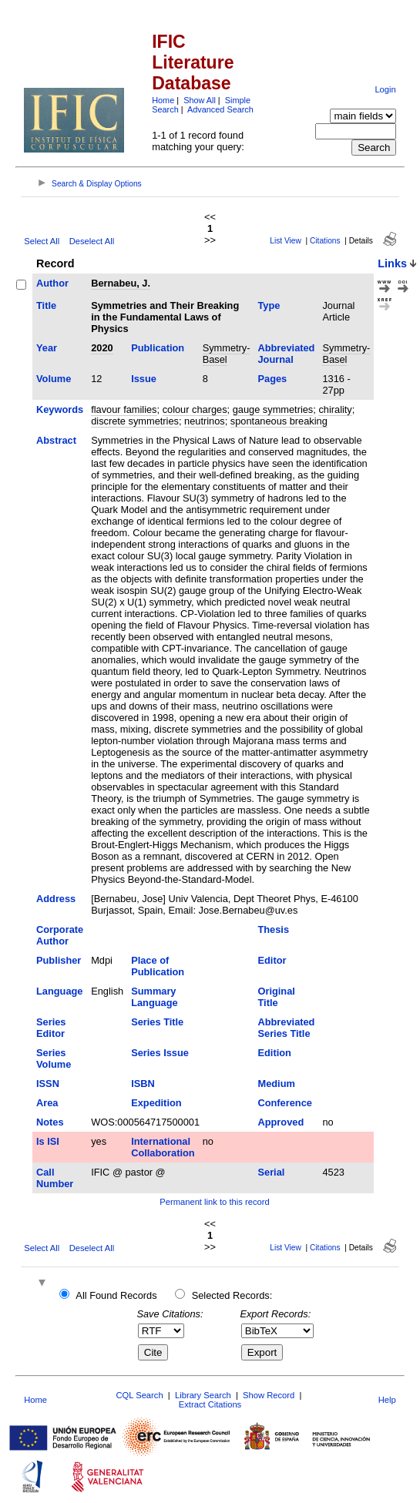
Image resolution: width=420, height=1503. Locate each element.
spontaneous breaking (279, 421)
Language (59, 991)
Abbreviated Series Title (285, 1027)
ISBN (143, 1083)
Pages (272, 378)
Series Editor (51, 1027)
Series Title (157, 1022)
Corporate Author (59, 935)
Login (385, 89)
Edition (274, 1052)
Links (392, 263)
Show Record (268, 1395)
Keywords (59, 409)
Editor (271, 960)
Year (46, 348)
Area (47, 1103)
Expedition (156, 1103)
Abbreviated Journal (285, 353)
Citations (325, 241)
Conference (284, 1103)
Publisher (58, 960)
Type (268, 305)
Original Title (275, 996)
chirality (334, 409)
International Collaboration (162, 1147)
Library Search (203, 1395)
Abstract (56, 440)
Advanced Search (220, 109)
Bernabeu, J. (120, 283)
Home (163, 100)
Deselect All (91, 241)
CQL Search (139, 1395)
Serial (270, 1172)
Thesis (273, 929)
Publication (157, 348)
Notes (50, 1122)
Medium (275, 1083)
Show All (199, 100)
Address (56, 898)
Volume (53, 378)
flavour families (123, 409)
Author (52, 283)
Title (46, 305)
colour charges (195, 409)
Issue (143, 378)
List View (285, 241)
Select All (41, 241)
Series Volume (53, 1058)
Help (387, 1399)
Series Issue (160, 1052)
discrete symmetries (135, 421)
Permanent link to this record (214, 1201)
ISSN (47, 1083)
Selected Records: (232, 1295)
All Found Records (116, 1295)
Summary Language (154, 996)
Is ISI (47, 1141)
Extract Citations (210, 1404)
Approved (280, 1122)
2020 (102, 348)
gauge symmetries (273, 409)
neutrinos (204, 421)
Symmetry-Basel (226, 353)
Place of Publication (157, 966)
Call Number (54, 1177)
